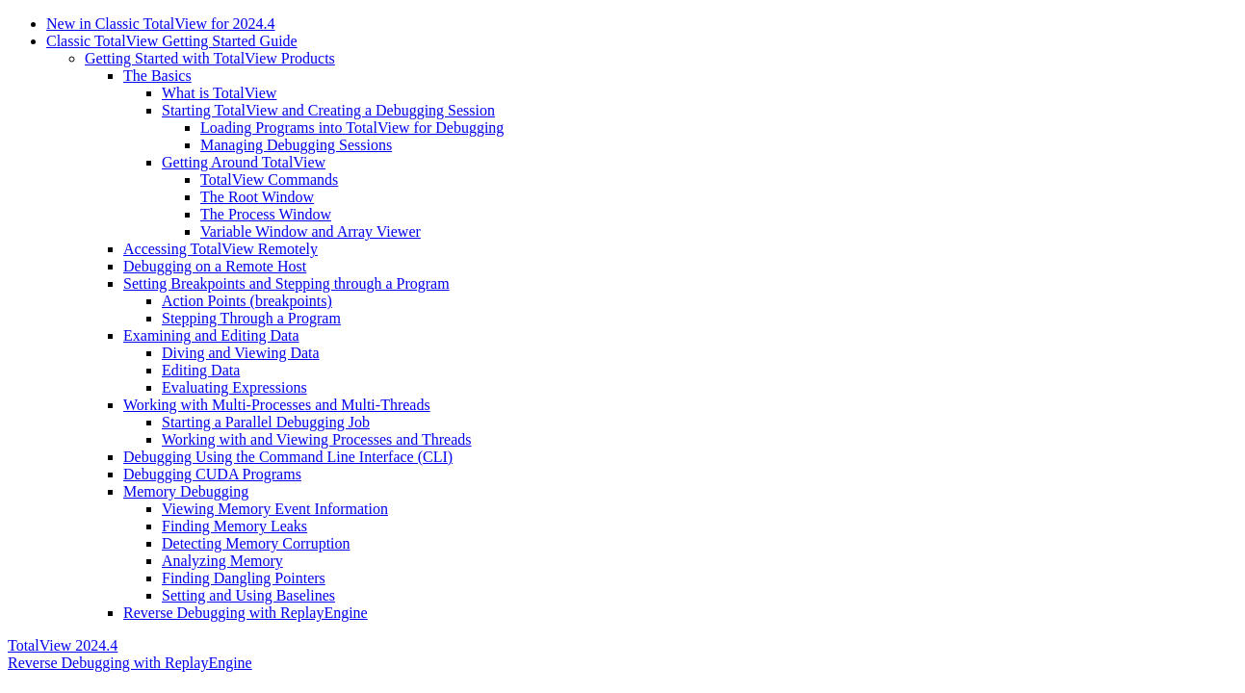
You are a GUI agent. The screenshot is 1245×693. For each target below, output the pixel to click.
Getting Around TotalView (243, 162)
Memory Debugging (185, 491)
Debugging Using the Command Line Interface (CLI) (288, 457)
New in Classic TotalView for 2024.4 (160, 23)
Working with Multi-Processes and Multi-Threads (276, 405)
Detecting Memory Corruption (256, 543)
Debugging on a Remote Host (214, 266)
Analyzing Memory (222, 560)
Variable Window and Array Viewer (310, 231)
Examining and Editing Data (211, 335)
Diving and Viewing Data (241, 353)
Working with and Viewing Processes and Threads (317, 439)
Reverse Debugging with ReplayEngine (245, 612)
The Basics (157, 75)
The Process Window (265, 214)
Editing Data (201, 370)
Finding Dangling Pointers (243, 578)
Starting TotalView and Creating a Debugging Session (328, 110)
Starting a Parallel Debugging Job (266, 422)
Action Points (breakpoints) (247, 301)
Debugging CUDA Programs (212, 474)
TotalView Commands (269, 179)
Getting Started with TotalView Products (210, 58)
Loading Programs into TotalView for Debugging (352, 127)
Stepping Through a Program (251, 318)
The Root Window (257, 197)
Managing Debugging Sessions (296, 145)
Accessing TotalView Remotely (220, 249)
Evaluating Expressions (234, 387)
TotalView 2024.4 (62, 645)
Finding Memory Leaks (234, 526)
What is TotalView (219, 93)
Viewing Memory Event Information (275, 508)
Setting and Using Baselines (248, 595)
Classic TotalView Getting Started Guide (172, 41)
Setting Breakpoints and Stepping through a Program (286, 283)
